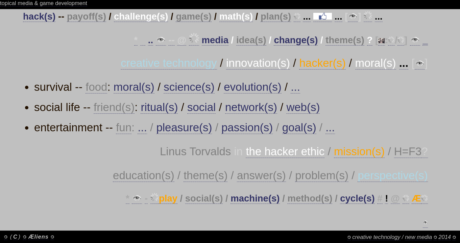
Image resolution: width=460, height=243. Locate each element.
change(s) (296, 40)
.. (150, 40)
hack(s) (39, 16)
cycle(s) (357, 198)
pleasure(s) (184, 127)
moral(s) (134, 87)
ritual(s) (159, 107)
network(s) (251, 107)
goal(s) (299, 127)
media (215, 40)
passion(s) (247, 127)
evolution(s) (253, 87)
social (201, 107)
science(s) (189, 87)
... (295, 87)
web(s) (303, 107)
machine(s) (255, 198)
